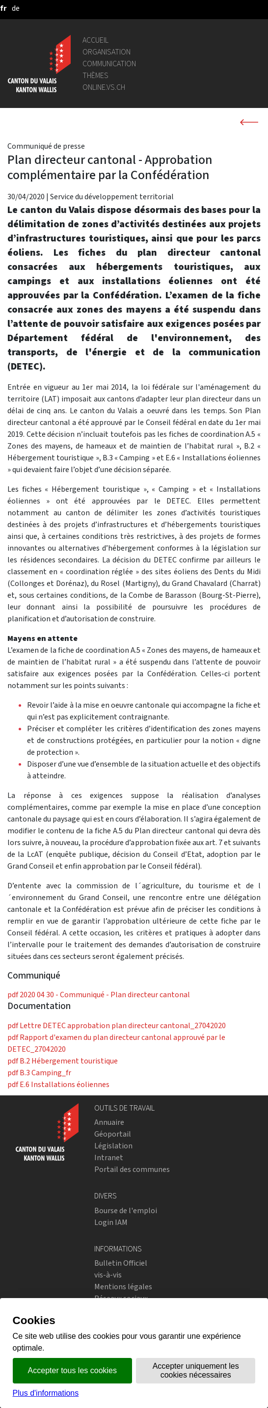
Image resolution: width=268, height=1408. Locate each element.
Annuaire (109, 1122)
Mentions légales (123, 1286)
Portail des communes (132, 1169)
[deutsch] (16, 8)
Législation (113, 1146)
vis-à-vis (108, 1275)
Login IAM (111, 1222)
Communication (109, 63)
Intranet (108, 1157)
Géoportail (112, 1134)
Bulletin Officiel (120, 1263)
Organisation (106, 52)
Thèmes (95, 75)
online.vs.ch (103, 87)
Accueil (95, 40)
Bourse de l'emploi (125, 1210)
